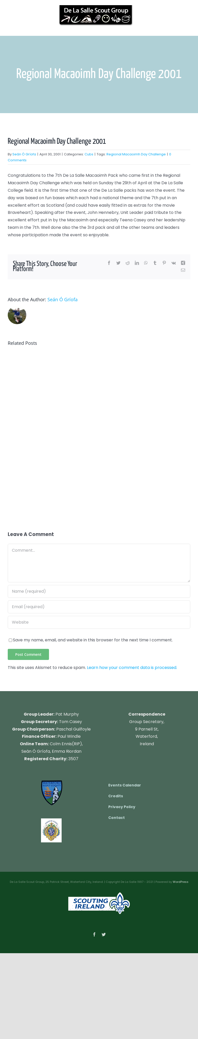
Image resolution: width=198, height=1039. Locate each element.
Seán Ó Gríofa (24, 154)
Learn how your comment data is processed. (132, 668)
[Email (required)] (99, 606)
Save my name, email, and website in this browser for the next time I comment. (93, 640)
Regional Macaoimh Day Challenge (136, 154)
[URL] (99, 622)
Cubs (89, 154)
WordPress (180, 882)
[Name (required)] (99, 591)
